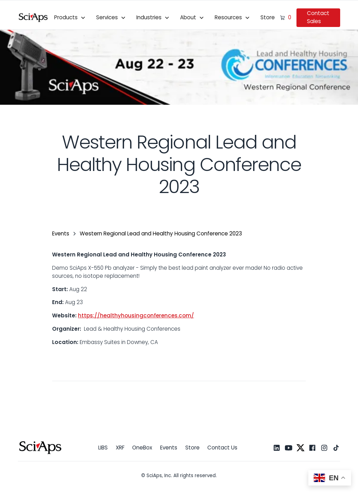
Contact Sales (318, 17)
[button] (70, 17)
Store (267, 17)
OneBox (142, 447)
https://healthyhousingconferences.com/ (136, 315)
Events (168, 447)
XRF (120, 447)
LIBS (103, 447)
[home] (33, 17)
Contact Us (222, 447)
